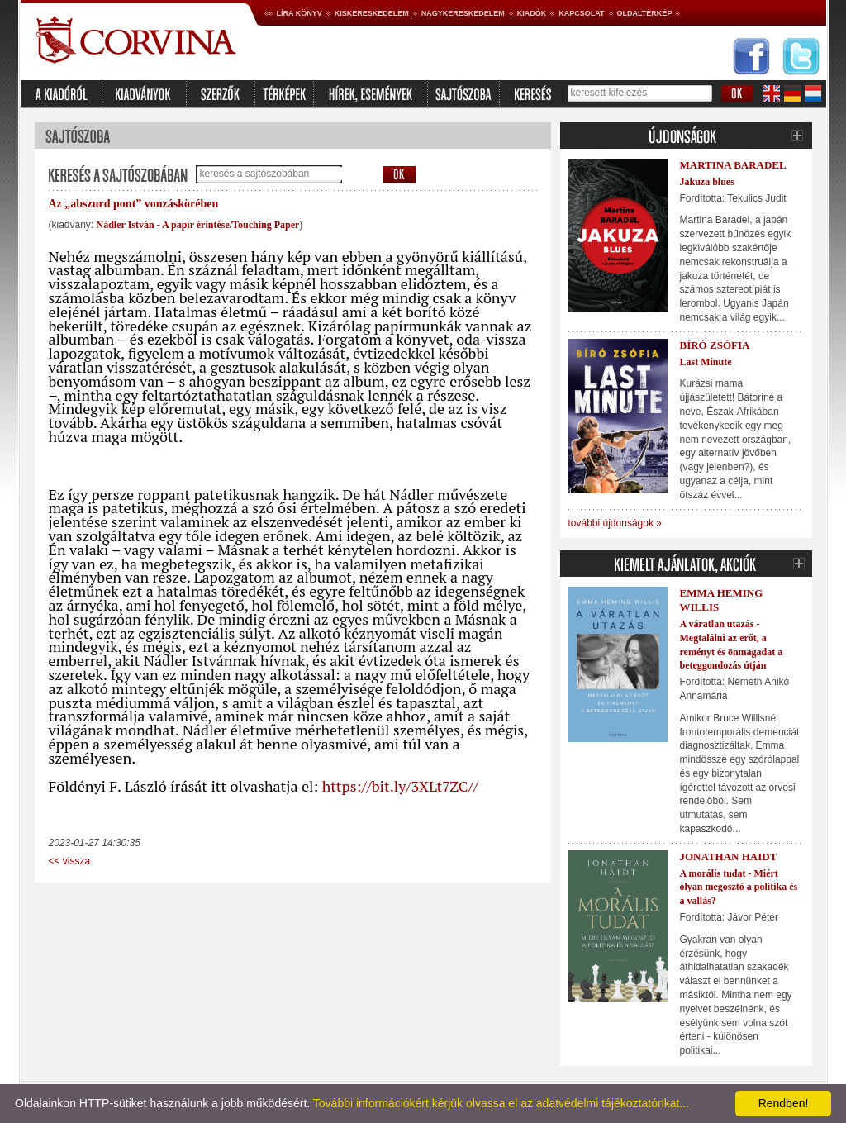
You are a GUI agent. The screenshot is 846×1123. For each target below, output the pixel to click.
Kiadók (532, 13)
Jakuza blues (707, 182)
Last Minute (706, 362)
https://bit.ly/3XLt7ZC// (400, 786)
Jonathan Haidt (728, 856)
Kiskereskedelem (372, 13)
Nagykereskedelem (463, 13)
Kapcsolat (581, 13)
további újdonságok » (615, 523)
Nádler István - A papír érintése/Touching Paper (198, 225)
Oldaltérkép (645, 13)
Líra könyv (299, 13)
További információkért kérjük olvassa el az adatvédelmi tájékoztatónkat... (501, 1103)
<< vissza (70, 861)
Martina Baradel (733, 165)
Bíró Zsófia (715, 345)
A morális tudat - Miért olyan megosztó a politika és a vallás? (739, 887)
